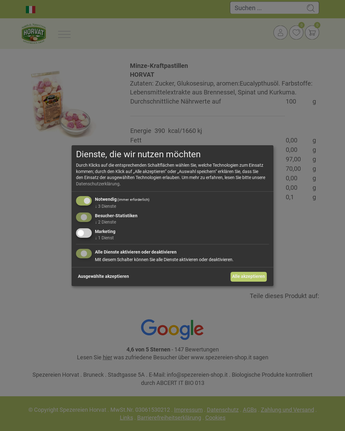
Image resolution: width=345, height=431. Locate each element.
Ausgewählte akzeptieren (103, 276)
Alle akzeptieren (248, 276)
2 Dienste (105, 221)
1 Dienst (104, 237)
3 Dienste (105, 206)
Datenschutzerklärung (98, 183)
